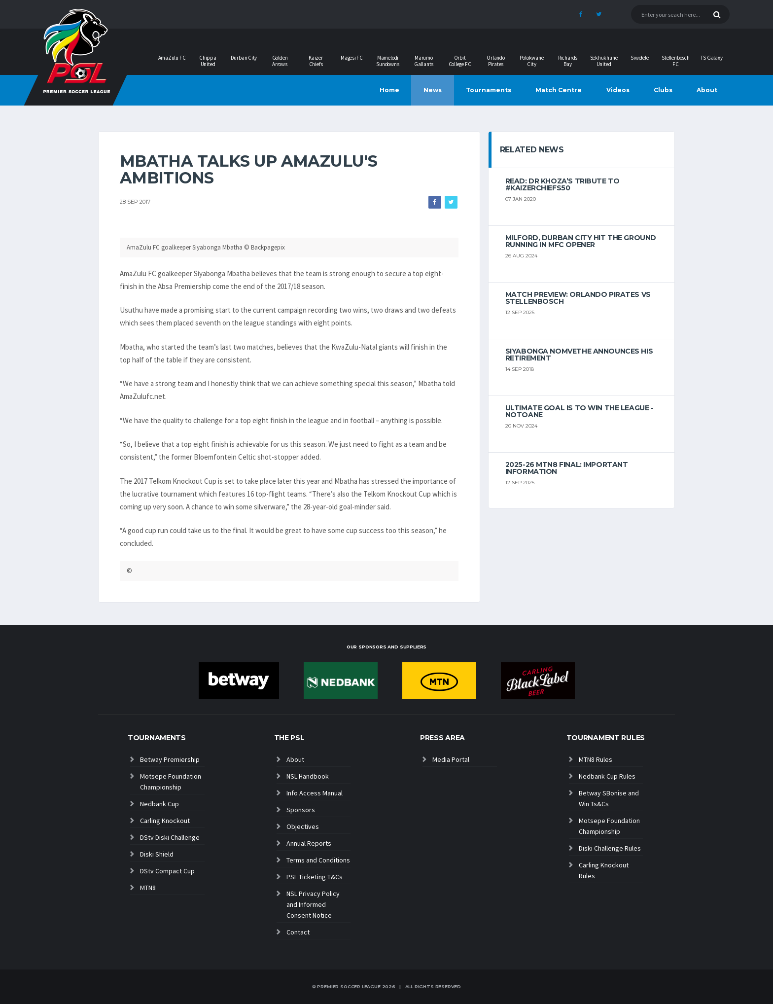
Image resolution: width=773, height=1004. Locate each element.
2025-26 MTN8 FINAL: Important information (566, 468)
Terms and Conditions (318, 860)
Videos (618, 90)
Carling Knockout (165, 820)
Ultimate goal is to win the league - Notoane (579, 411)
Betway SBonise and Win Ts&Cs (609, 798)
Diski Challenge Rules (610, 848)
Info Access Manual (314, 793)
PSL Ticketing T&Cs (314, 876)
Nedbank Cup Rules (607, 776)
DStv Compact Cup (167, 870)
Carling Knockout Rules (604, 870)
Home (389, 90)
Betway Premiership (170, 759)
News (432, 90)
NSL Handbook (307, 776)
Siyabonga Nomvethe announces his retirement (579, 354)
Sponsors (300, 809)
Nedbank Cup (159, 803)
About (707, 90)
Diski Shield (157, 854)
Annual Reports (308, 843)
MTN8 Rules (595, 759)
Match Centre (558, 90)
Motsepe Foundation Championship (170, 781)
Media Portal (450, 759)
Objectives (302, 826)
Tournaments (488, 90)
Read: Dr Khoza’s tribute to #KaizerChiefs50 (562, 184)
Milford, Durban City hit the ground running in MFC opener (580, 241)
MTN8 (148, 887)
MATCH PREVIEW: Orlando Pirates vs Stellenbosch (578, 298)
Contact (298, 932)
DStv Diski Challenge (170, 837)
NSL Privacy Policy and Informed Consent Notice (313, 904)
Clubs (663, 90)
